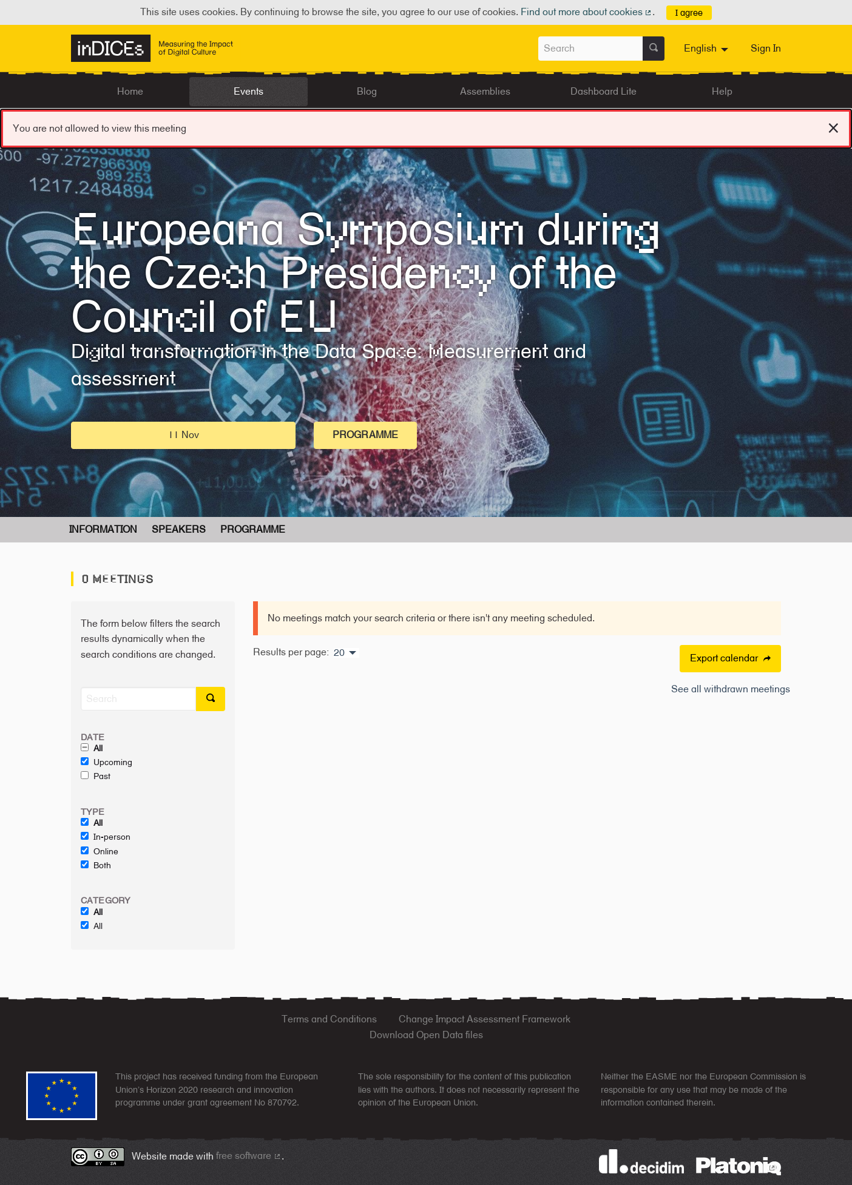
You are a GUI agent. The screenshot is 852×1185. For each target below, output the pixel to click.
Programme (365, 435)
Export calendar (730, 658)
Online (99, 851)
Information (103, 529)
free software (249, 1155)
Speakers (179, 529)
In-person (105, 837)
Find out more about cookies (587, 12)
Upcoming (106, 762)
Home (130, 91)
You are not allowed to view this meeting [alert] (426, 126)
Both (96, 865)
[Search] (138, 699)
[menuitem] (707, 48)
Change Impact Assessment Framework (484, 1019)
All (92, 748)
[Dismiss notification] (833, 126)
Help (722, 91)
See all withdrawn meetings (730, 689)
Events (248, 91)
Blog (367, 91)
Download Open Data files (426, 1035)
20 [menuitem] (339, 653)
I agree (689, 12)
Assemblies (485, 91)
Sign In (766, 48)
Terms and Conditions (329, 1019)
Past (95, 776)
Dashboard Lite (603, 91)
